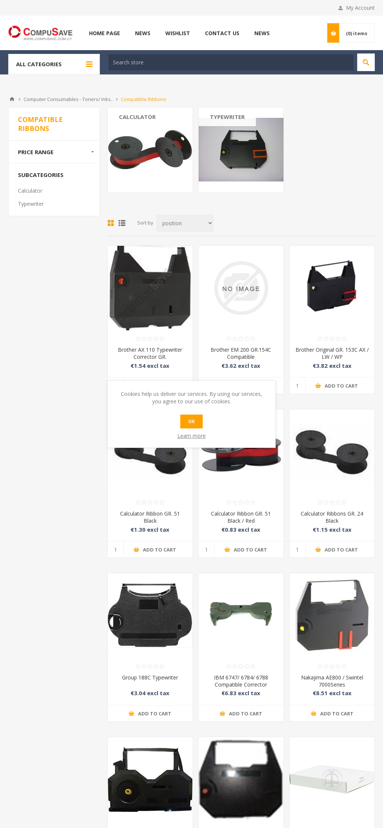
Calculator (137, 116)
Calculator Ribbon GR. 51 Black (150, 517)
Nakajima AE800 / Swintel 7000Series (332, 681)
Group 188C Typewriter (150, 677)
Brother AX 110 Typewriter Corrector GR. (150, 353)
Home (12, 99)
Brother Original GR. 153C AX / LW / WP (332, 353)
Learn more (191, 435)
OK (191, 421)
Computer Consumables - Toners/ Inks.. (68, 99)
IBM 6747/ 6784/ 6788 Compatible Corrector (241, 681)
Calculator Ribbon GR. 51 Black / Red (241, 517)
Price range (35, 152)
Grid (110, 223)
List (122, 223)
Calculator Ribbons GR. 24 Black (332, 517)
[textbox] (230, 62)
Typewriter (227, 116)
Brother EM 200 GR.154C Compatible (241, 353)
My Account (360, 7)
